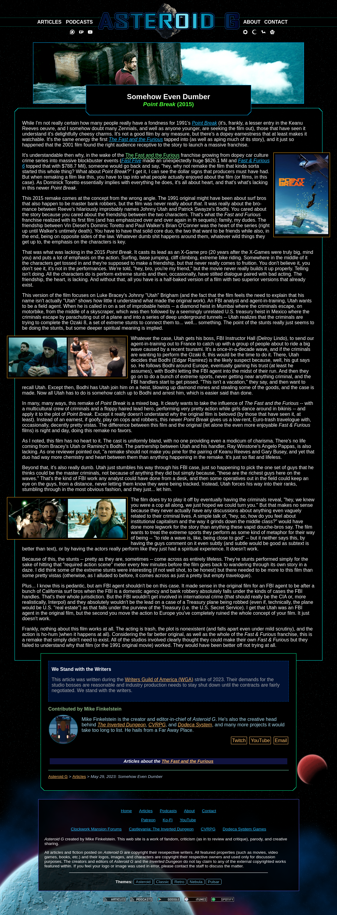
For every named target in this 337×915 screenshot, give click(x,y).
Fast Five (131, 160)
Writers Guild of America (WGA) (159, 679)
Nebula (196, 882)
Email (281, 740)
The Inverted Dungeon (122, 724)
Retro (179, 882)
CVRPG (157, 724)
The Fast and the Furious (136, 139)
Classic (162, 882)
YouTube (260, 740)
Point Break (204, 123)
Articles (79, 776)
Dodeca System (195, 724)
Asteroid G (58, 776)
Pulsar (213, 882)
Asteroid (143, 882)
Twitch (239, 740)
